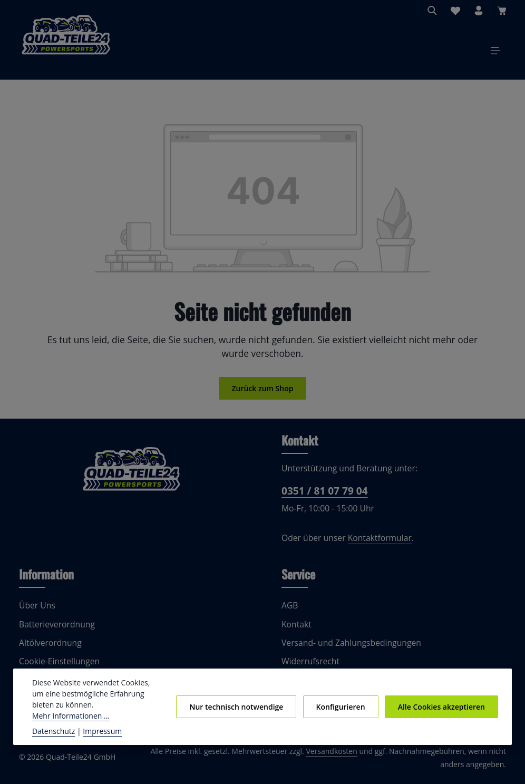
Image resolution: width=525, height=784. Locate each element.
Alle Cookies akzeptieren (442, 712)
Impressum (97, 731)
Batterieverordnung (54, 630)
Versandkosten (316, 757)
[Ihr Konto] (478, 10)
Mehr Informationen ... (97, 715)
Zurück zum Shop (262, 394)
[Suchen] (432, 10)
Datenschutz (52, 731)
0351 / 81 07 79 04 (323, 496)
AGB (290, 611)
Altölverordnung (48, 648)
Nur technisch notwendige (243, 712)
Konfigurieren (344, 712)
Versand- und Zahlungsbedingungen (348, 648)
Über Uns (36, 611)
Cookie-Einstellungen (58, 667)
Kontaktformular (373, 543)
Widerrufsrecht (308, 667)
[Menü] (495, 53)
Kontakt (295, 630)
